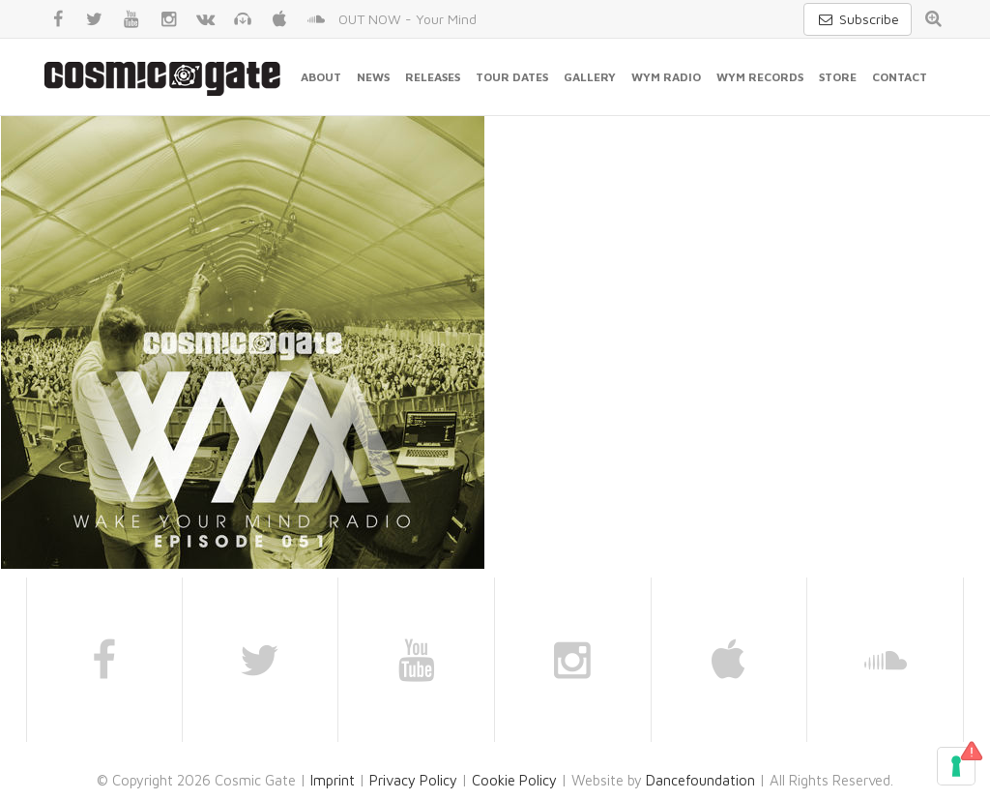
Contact (899, 77)
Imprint (332, 780)
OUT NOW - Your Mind (407, 19)
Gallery (590, 77)
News (373, 77)
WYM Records (759, 77)
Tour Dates (512, 77)
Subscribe (857, 19)
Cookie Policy (514, 780)
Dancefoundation (700, 780)
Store (838, 77)
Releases (432, 77)
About (321, 77)
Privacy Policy (413, 780)
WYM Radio (666, 77)
